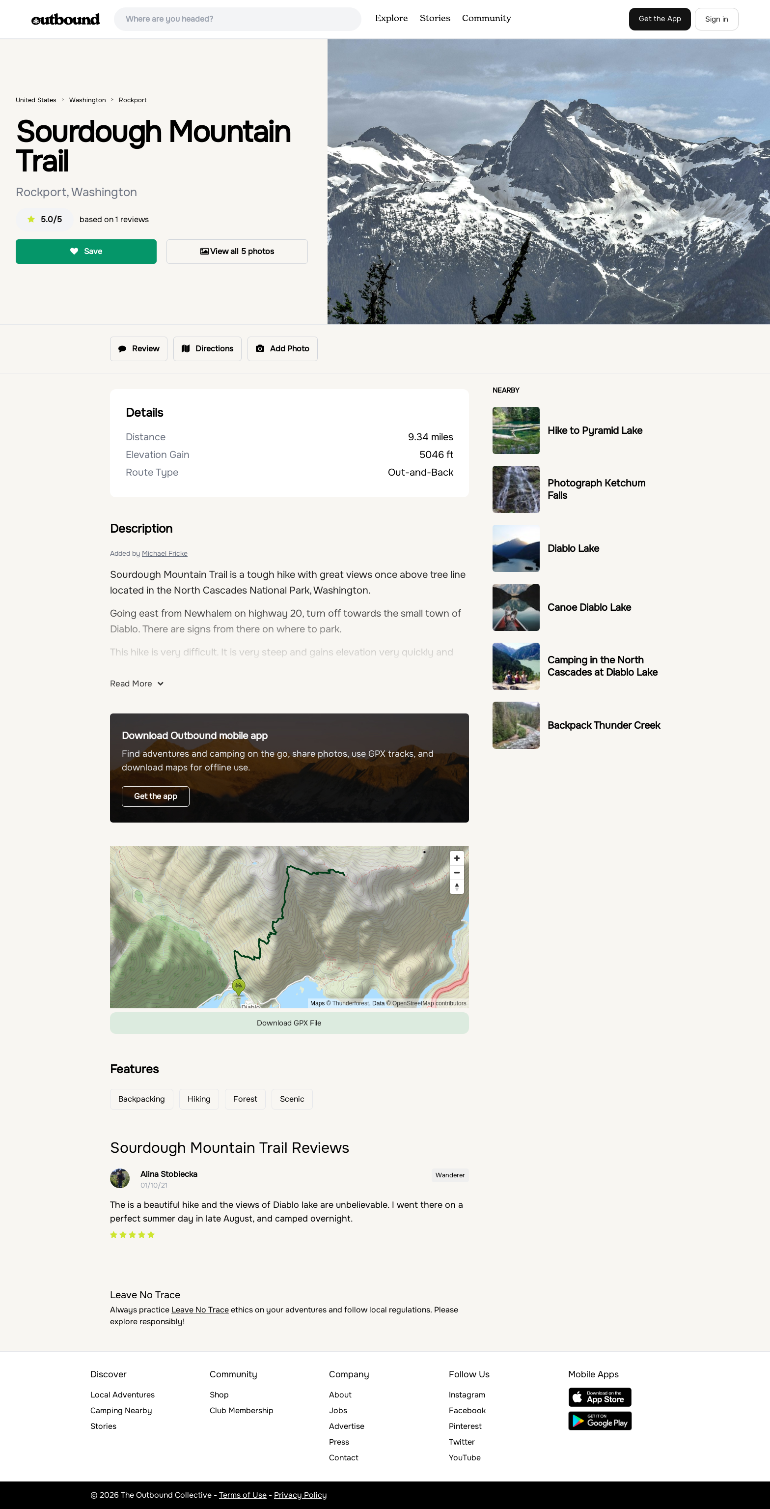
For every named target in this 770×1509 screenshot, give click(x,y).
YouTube (465, 1457)
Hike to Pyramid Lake (595, 431)
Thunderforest (350, 1003)
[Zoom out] (457, 872)
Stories (435, 18)
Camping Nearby (121, 1410)
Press (339, 1442)
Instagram (467, 1395)
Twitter (462, 1442)
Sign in (716, 19)
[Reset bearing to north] (457, 887)
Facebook (467, 1410)
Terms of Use (243, 1495)
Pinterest (465, 1426)
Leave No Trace (200, 1310)
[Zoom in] (457, 858)
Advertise (346, 1426)
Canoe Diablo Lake (589, 607)
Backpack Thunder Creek (604, 725)
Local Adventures (122, 1395)
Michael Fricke (165, 553)
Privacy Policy (300, 1495)
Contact (343, 1457)
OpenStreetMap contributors (429, 1003)
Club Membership (242, 1410)
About (340, 1395)
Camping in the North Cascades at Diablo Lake (603, 666)
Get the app (155, 796)
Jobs (338, 1410)
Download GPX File (289, 1023)
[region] (289, 927)
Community (486, 18)
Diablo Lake (573, 548)
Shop (219, 1395)
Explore (391, 18)
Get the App (660, 19)
